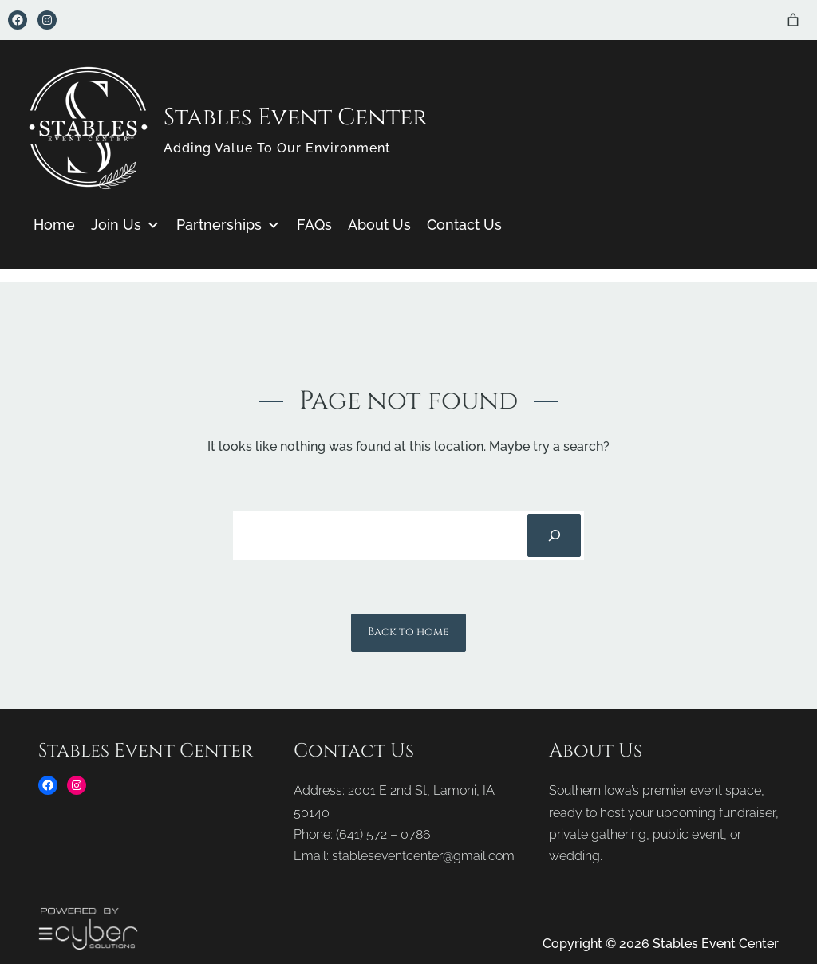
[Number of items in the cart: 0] (793, 20)
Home (54, 224)
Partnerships (228, 225)
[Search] (554, 535)
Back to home (408, 632)
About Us (379, 224)
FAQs (314, 224)
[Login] (770, 20)
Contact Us (464, 224)
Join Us (125, 225)
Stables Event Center (296, 117)
